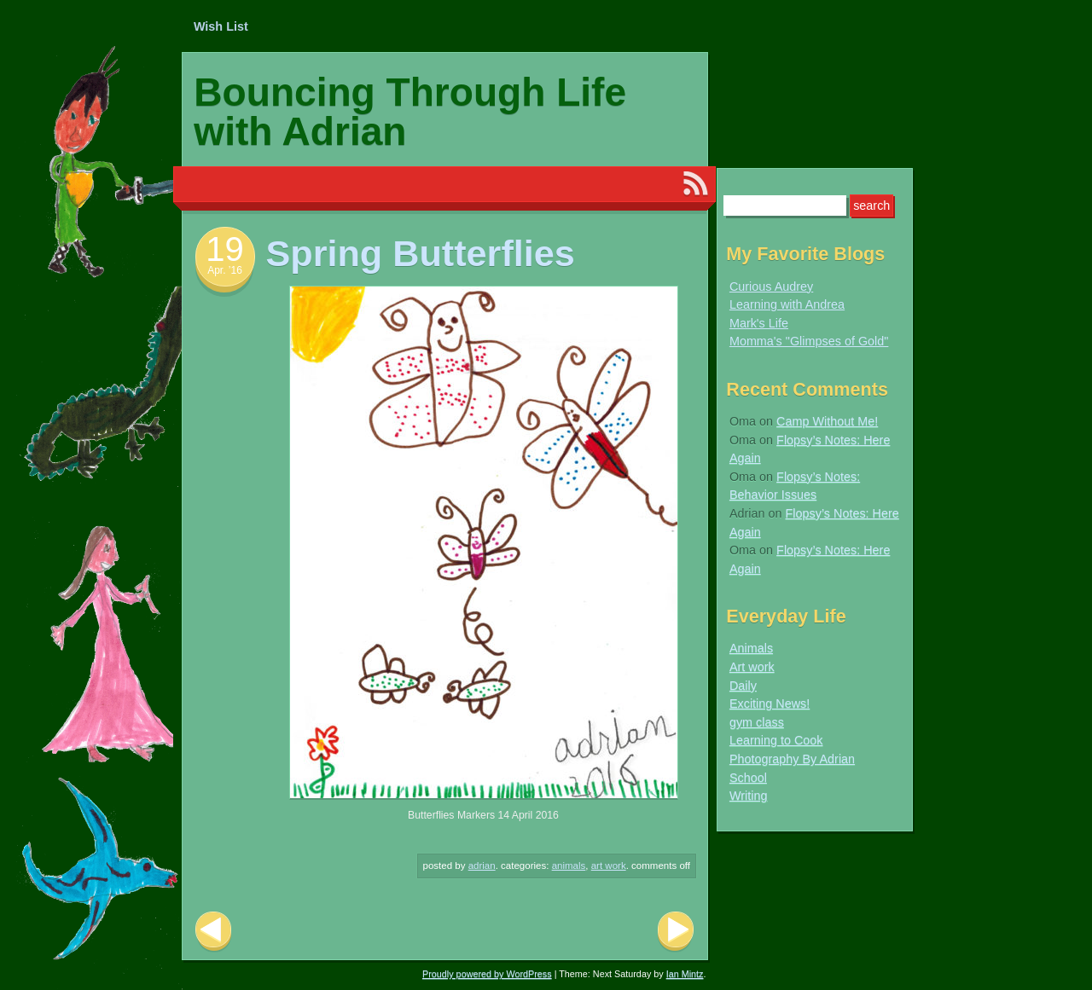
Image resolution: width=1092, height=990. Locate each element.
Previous (213, 931)
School (748, 777)
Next (675, 931)
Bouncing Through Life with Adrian (410, 111)
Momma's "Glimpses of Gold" (809, 341)
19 (225, 249)
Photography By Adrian (792, 759)
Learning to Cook (776, 740)
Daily (743, 685)
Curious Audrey (771, 286)
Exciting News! (769, 703)
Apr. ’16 (224, 270)
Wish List (221, 26)
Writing (748, 795)
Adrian (482, 865)
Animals (569, 865)
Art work (608, 865)
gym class (756, 722)
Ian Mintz (685, 974)
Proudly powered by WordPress (487, 974)
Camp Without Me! (827, 421)
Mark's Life (758, 323)
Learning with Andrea (787, 304)
